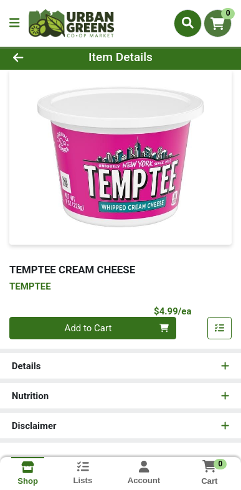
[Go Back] (37, 57)
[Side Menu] (14, 23)
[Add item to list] (219, 328)
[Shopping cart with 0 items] (218, 23)
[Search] (188, 23)
